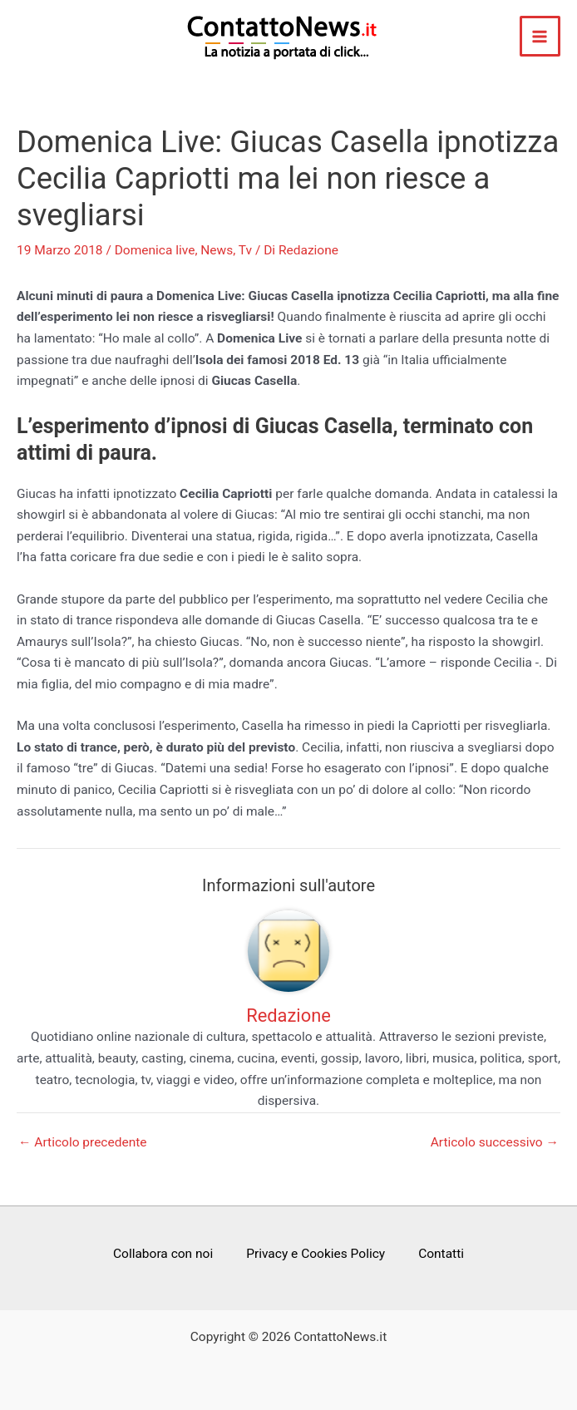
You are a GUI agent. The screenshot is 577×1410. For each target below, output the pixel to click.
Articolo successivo (495, 1143)
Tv (245, 250)
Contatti (441, 1253)
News (216, 250)
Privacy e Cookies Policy (315, 1253)
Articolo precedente (82, 1143)
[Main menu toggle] (540, 36)
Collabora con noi (163, 1253)
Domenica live (155, 250)
